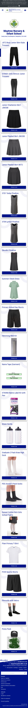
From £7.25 (14, 623)
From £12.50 (14, 130)
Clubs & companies (5, 698)
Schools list (3, 681)
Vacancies (3, 689)
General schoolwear (5, 683)
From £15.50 (14, 272)
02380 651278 (22, 662)
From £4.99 (14, 386)
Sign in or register (5, 678)
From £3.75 (14, 651)
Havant (25, 667)
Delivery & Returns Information (8, 685)
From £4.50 (14, 566)
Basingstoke (10, 667)
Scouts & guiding (5, 701)
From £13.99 (14, 301)
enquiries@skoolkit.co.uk (19, 664)
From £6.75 (14, 477)
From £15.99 (14, 99)
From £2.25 (14, 358)
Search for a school (5, 680)
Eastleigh (15, 667)
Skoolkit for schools (5, 695)
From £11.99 (14, 418)
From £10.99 (14, 329)
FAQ (2, 687)
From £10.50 (14, 67)
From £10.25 (14, 187)
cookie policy (15, 6)
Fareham (20, 667)
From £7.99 (14, 506)
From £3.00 (14, 446)
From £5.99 (14, 537)
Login (2, 693)
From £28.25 (14, 215)
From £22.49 (14, 244)
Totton (25, 669)
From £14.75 (14, 158)
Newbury (21, 669)
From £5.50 (14, 594)
